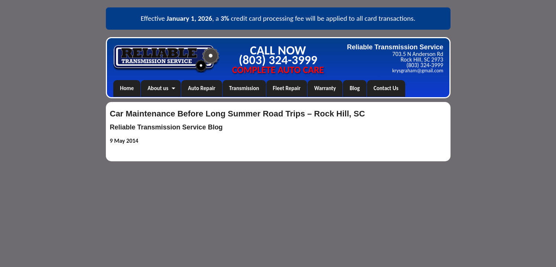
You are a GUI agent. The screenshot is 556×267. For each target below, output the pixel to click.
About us (157, 88)
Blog (354, 88)
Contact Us (386, 88)
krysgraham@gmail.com (417, 70)
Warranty (325, 88)
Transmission (244, 88)
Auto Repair (201, 88)
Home (127, 88)
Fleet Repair (286, 88)
